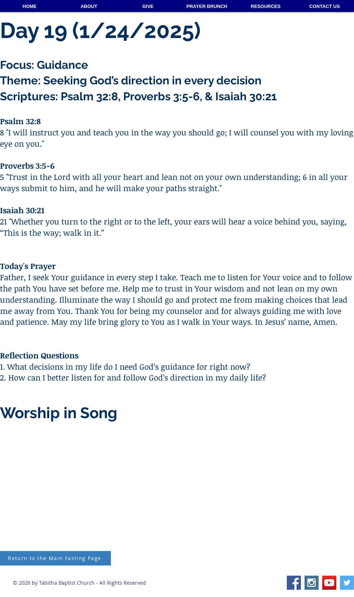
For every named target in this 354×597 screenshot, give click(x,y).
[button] (265, 6)
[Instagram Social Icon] (312, 583)
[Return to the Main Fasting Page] (55, 558)
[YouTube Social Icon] (329, 583)
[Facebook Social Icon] (294, 583)
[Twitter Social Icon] (347, 583)
